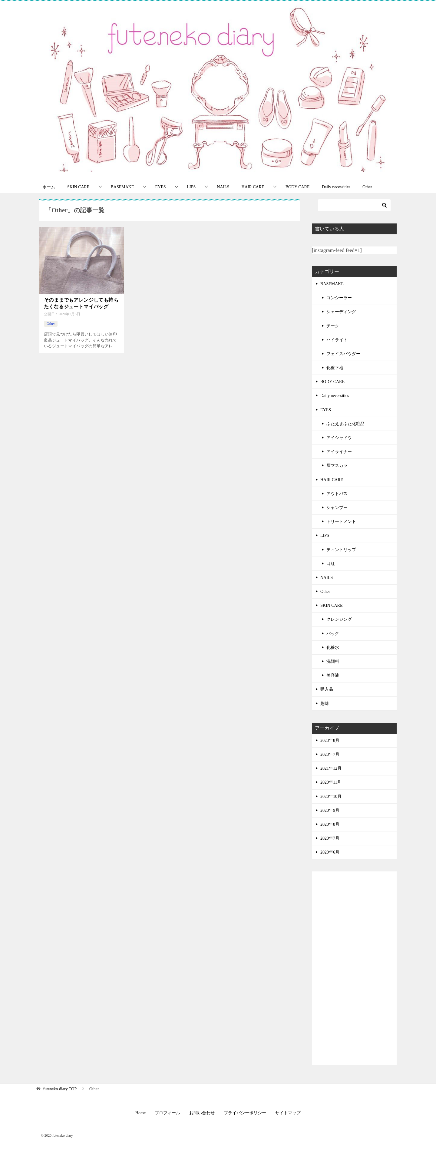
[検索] (354, 205)
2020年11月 (330, 782)
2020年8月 (329, 824)
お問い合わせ (202, 1113)
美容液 (332, 675)
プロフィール (167, 1113)
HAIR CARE (253, 187)
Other (367, 187)
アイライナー (339, 451)
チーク (332, 326)
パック (332, 633)
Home (140, 1113)
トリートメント (341, 521)
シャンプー (337, 507)
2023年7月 (329, 754)
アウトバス (337, 493)
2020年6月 (329, 852)
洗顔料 (332, 661)
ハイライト (337, 340)
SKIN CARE (78, 187)
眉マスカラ (337, 465)
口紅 (330, 563)
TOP (60, 1089)
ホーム (48, 187)
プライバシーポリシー (245, 1113)
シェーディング (341, 311)
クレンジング (339, 619)
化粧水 (332, 647)
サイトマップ (288, 1113)
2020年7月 (329, 838)
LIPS (191, 187)
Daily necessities (336, 187)
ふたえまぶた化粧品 (345, 423)
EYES (160, 187)
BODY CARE (298, 187)
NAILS (223, 187)
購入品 (326, 689)
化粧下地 (334, 367)
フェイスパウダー (343, 354)
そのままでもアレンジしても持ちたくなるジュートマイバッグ (81, 303)
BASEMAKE (122, 187)
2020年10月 (331, 796)
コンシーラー (339, 298)
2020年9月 (329, 810)
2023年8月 (329, 740)
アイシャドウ (339, 437)
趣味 (324, 703)
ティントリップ (341, 549)
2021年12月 (331, 768)
